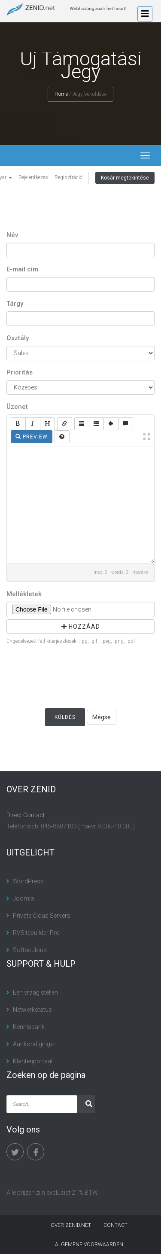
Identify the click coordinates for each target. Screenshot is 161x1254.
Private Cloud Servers (41, 915)
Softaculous (30, 950)
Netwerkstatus (32, 1009)
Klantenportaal (32, 1061)
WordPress (28, 881)
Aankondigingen (35, 1044)
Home (61, 94)
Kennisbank (29, 1026)
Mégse (101, 717)
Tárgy (14, 303)
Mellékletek (24, 594)
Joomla (23, 898)
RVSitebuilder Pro (36, 932)
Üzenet (17, 407)
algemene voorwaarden (89, 1245)
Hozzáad (80, 626)
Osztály (17, 338)
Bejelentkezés (33, 177)
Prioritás (19, 372)
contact (115, 1225)
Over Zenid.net (71, 1225)
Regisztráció (68, 177)
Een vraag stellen (35, 992)
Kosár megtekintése (125, 178)
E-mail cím (22, 269)
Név (12, 235)
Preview (31, 437)
